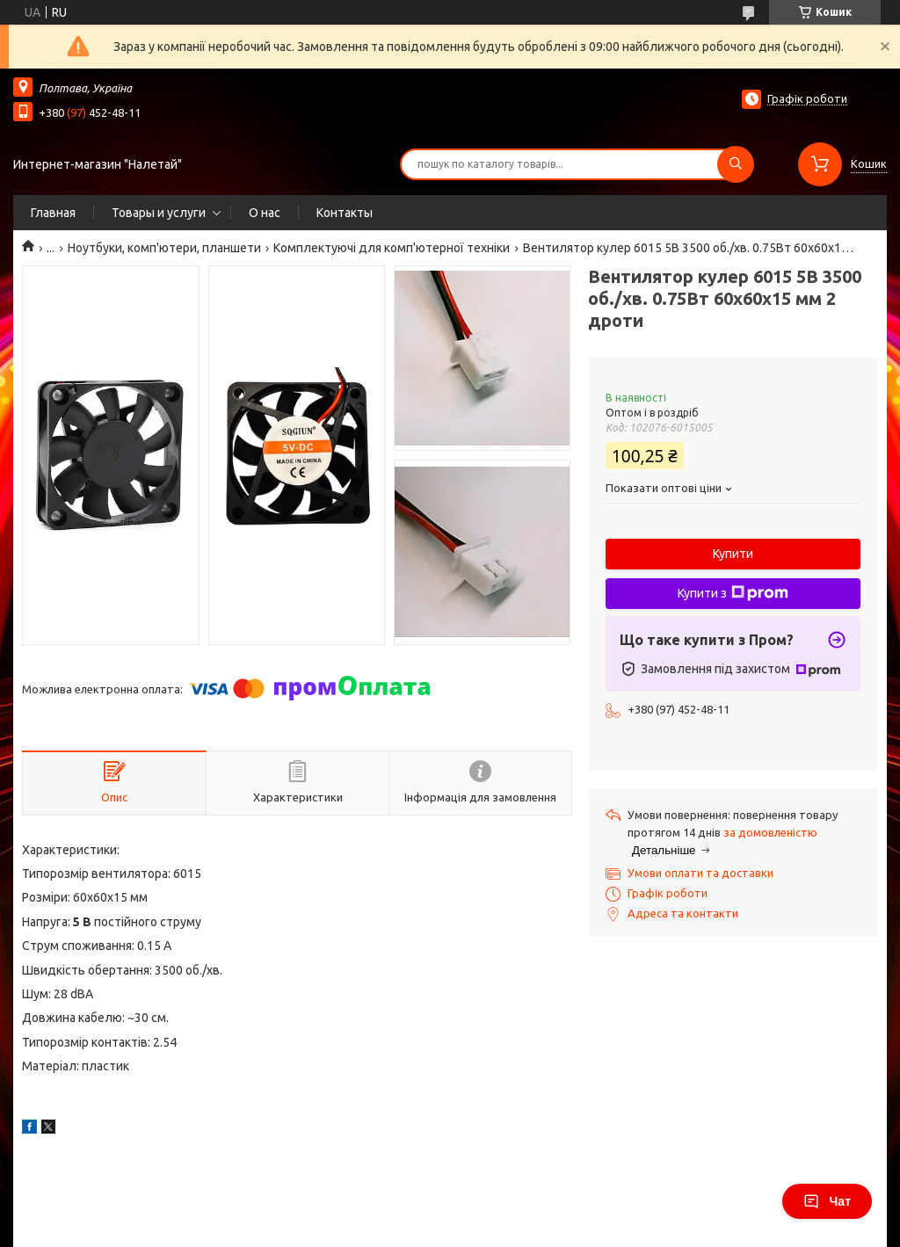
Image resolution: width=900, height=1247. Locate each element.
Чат (827, 1201)
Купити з (733, 593)
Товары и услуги (159, 213)
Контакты (344, 213)
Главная (53, 213)
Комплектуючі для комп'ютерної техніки (391, 248)
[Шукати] (735, 164)
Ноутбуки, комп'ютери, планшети (164, 248)
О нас (264, 213)
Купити (733, 554)
